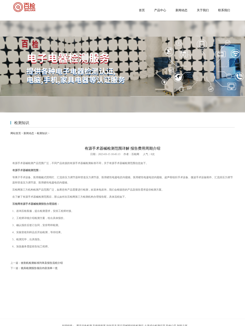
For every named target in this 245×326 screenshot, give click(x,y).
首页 (142, 10)
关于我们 (203, 10)
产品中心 (160, 10)
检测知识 (42, 133)
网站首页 (15, 133)
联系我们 (224, 10)
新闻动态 (181, 10)
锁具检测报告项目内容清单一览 (39, 268)
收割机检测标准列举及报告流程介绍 (42, 263)
